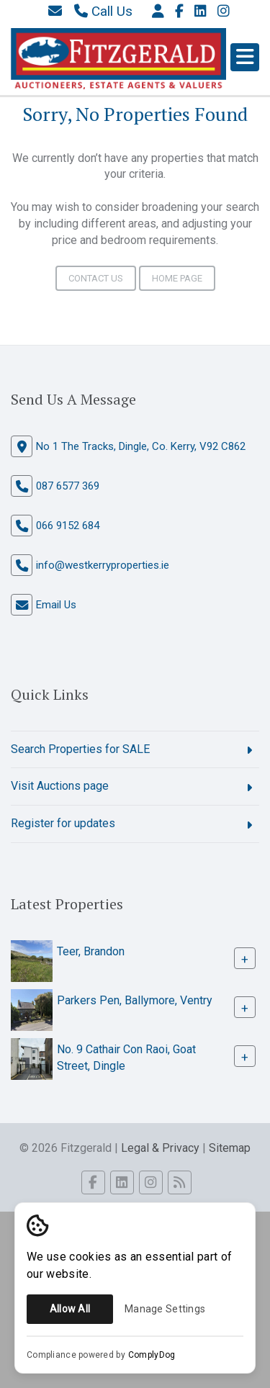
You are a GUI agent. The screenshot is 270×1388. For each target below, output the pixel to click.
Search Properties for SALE (80, 749)
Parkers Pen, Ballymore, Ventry (134, 1000)
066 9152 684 (67, 525)
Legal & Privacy (160, 1148)
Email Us (56, 604)
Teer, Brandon (91, 951)
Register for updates (63, 823)
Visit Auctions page (60, 786)
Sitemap (230, 1148)
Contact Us (95, 278)
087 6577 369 (67, 485)
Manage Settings (165, 1309)
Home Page (177, 278)
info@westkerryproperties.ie (102, 565)
